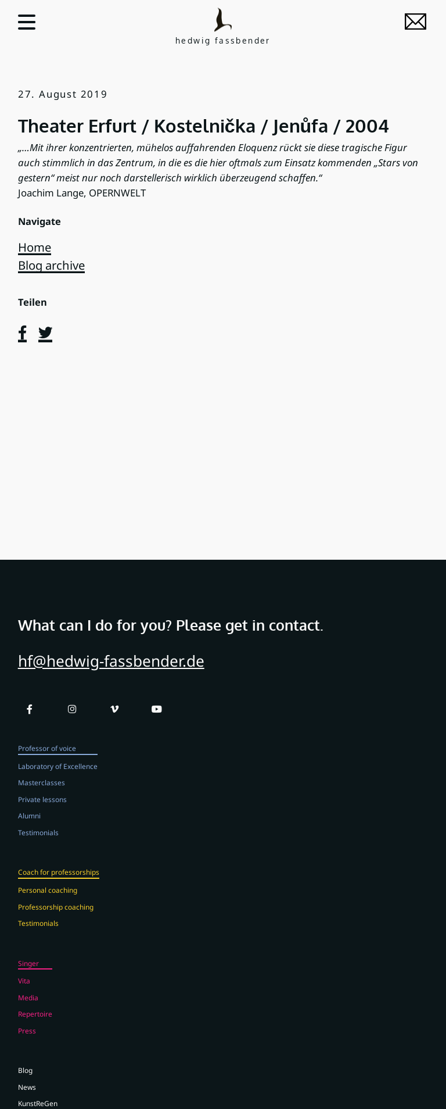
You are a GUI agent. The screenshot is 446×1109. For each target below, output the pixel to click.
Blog (25, 1083)
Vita (24, 994)
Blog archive (51, 265)
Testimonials (38, 845)
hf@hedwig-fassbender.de (111, 673)
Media (28, 1010)
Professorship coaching (55, 919)
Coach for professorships (58, 885)
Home (34, 247)
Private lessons (42, 812)
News (27, 1100)
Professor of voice (47, 761)
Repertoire (35, 1027)
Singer (28, 976)
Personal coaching (47, 903)
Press (27, 1044)
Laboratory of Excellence (58, 779)
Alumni (29, 828)
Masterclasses (41, 795)
